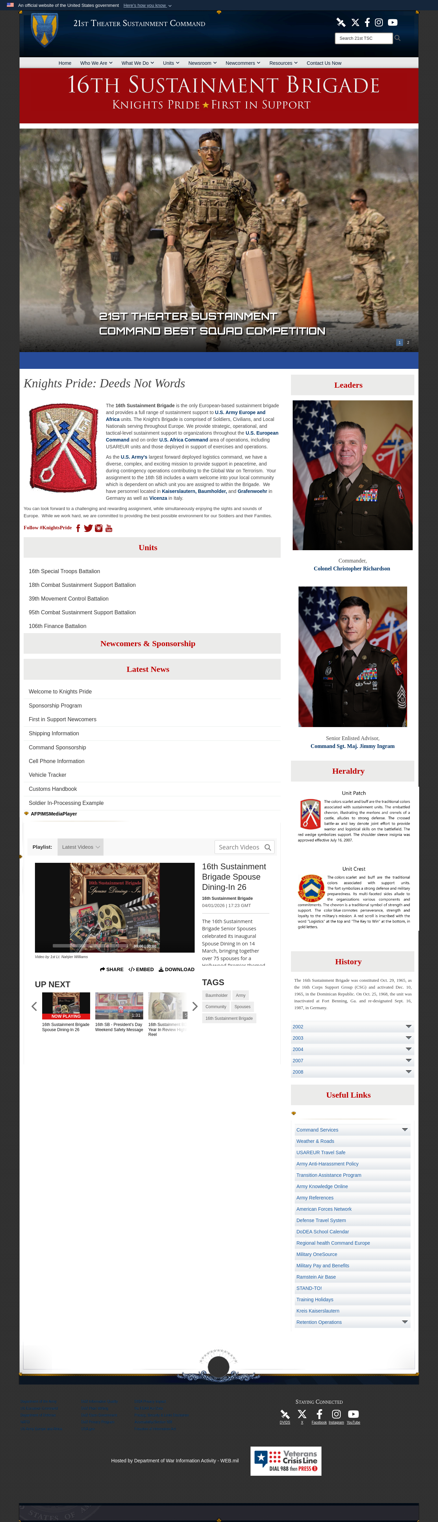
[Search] (364, 38)
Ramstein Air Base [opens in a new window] (316, 1277)
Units (171, 63)
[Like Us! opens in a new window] (367, 22)
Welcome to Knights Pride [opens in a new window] (60, 691)
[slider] (91, 945)
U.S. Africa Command (183, 440)
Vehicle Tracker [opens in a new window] (47, 775)
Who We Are (96, 63)
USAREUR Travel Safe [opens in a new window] (320, 1152)
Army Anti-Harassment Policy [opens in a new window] (327, 1164)
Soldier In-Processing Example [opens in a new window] (66, 803)
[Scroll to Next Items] (195, 1007)
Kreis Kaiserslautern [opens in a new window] (317, 1311)
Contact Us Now (324, 63)
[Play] (43, 945)
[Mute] (174, 945)
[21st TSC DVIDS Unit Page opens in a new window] (341, 22)
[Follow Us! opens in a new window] (355, 22)
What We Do (138, 63)
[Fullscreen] (185, 945)
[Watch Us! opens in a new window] (353, 1416)
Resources (283, 63)
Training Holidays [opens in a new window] (314, 1299)
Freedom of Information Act (155, 1429)
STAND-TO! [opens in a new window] (309, 1288)
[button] (148, 5)
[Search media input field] (245, 847)
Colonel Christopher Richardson (352, 568)
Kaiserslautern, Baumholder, (194, 491)
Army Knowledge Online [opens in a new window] (322, 1186)
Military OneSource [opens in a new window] (316, 1254)
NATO (25, 1422)
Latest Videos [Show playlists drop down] (81, 846)
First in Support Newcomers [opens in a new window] (62, 719)
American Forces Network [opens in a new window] (324, 1209)
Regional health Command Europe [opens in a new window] (333, 1243)
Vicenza (158, 498)
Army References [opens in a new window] (314, 1197)
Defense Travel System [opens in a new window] (321, 1220)
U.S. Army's (134, 457)
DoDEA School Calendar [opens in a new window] (322, 1231)
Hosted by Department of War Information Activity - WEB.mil (175, 1460)
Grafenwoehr (252, 491)
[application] (115, 908)
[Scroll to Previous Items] (35, 1007)
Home (65, 63)
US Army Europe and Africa (41, 1429)
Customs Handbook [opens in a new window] (53, 789)
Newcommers (243, 63)
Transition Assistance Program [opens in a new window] (328, 1175)
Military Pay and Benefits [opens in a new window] (322, 1265)
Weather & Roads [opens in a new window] (315, 1141)
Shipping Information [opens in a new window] (54, 733)
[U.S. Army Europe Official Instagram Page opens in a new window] (379, 22)
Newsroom (202, 63)
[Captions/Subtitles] (163, 945)
